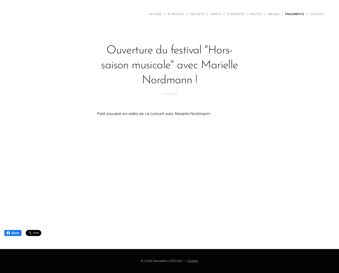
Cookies (192, 261)
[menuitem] (156, 14)
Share (12, 233)
